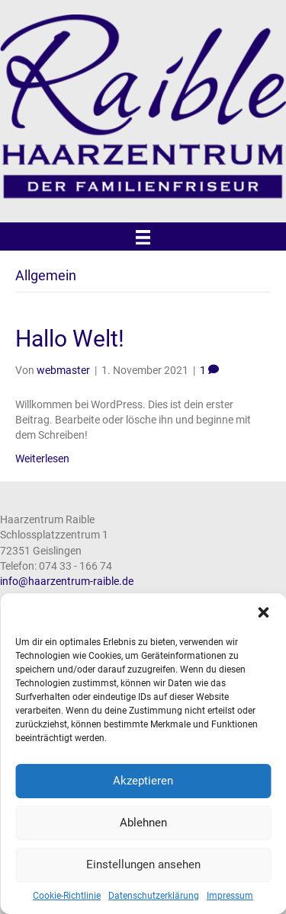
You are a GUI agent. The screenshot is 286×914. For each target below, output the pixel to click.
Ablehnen (143, 822)
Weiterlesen (42, 458)
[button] (263, 612)
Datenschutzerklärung (153, 895)
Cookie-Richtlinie (67, 895)
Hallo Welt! (69, 338)
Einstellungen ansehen (143, 864)
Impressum (230, 895)
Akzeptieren (143, 781)
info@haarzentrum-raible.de (66, 581)
